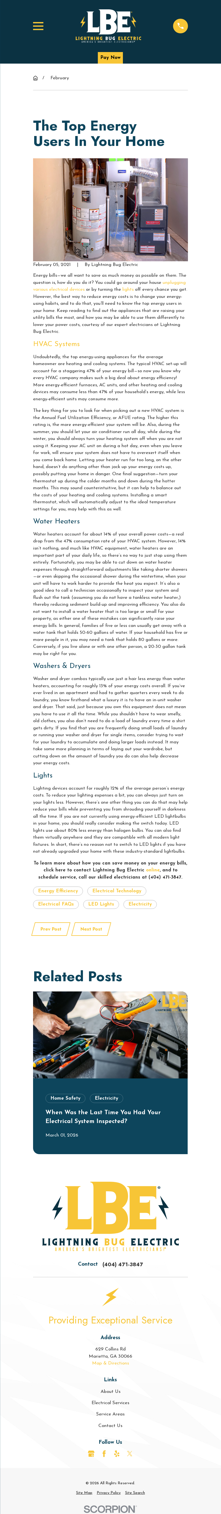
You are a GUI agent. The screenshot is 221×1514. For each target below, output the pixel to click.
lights (128, 289)
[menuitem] (84, 1493)
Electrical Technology (116, 891)
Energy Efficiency (58, 891)
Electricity (140, 904)
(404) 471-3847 (123, 1264)
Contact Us (110, 1425)
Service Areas (110, 1414)
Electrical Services (110, 1403)
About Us (110, 1391)
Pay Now (110, 57)
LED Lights (101, 904)
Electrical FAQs (56, 904)
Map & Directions (110, 1363)
